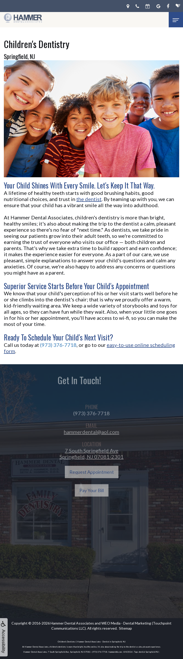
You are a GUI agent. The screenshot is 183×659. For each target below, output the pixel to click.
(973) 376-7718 (58, 345)
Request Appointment (91, 480)
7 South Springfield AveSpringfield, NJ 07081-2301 (91, 461)
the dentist (89, 199)
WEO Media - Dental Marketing (126, 623)
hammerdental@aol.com (91, 440)
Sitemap (125, 628)
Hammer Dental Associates (72, 623)
